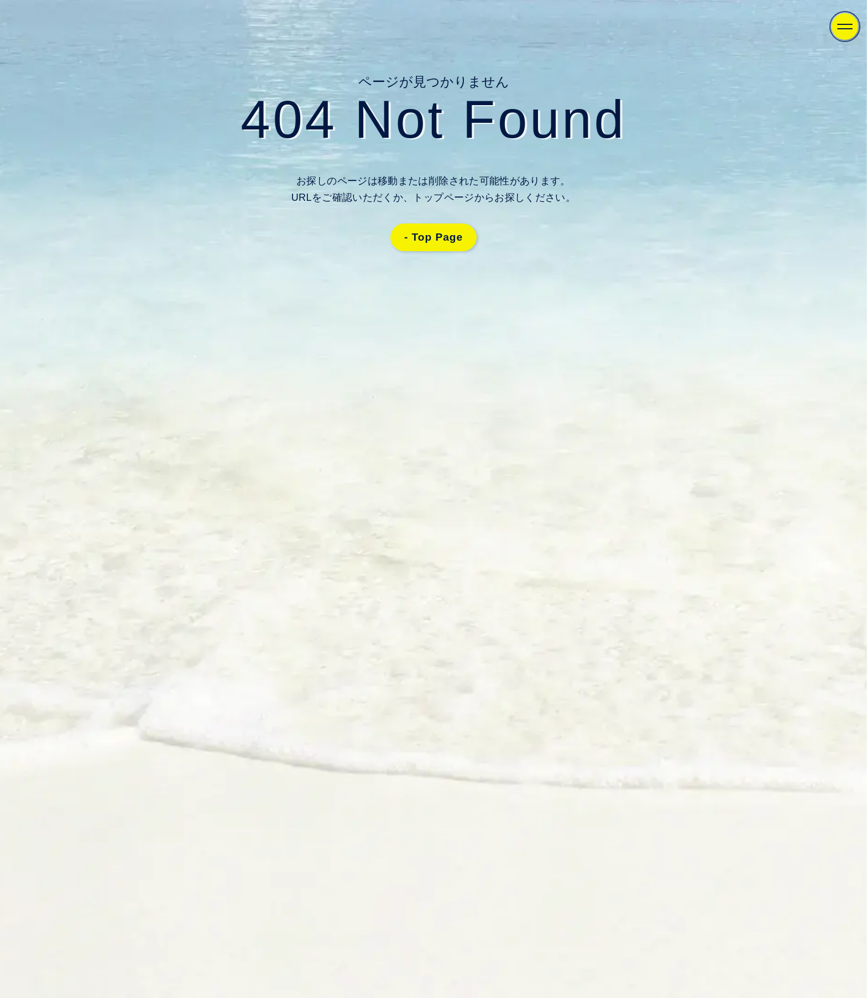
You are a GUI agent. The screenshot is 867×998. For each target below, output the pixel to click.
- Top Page (433, 237)
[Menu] (845, 26)
